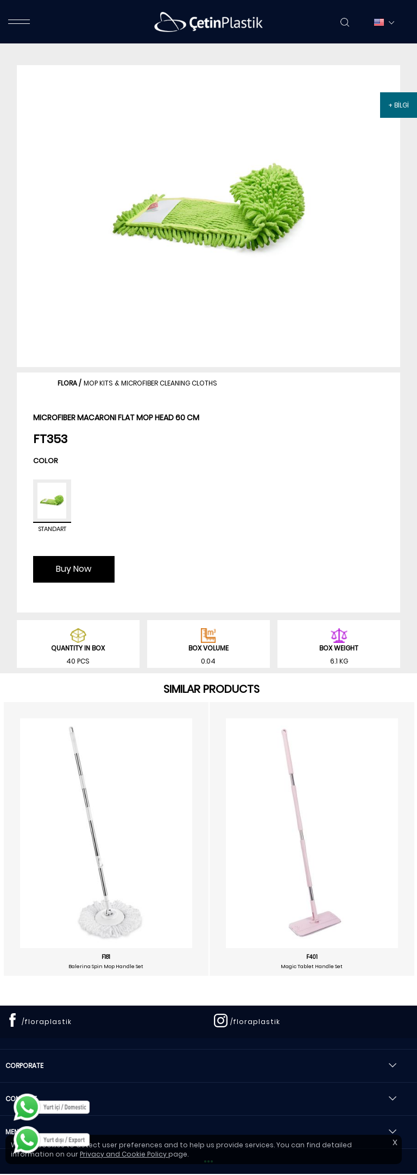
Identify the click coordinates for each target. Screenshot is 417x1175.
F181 (106, 957)
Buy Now (73, 569)
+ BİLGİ (398, 105)
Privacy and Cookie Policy (124, 1154)
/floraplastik (47, 1021)
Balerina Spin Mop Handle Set (105, 966)
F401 (312, 957)
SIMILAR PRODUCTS (211, 689)
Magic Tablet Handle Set (312, 966)
